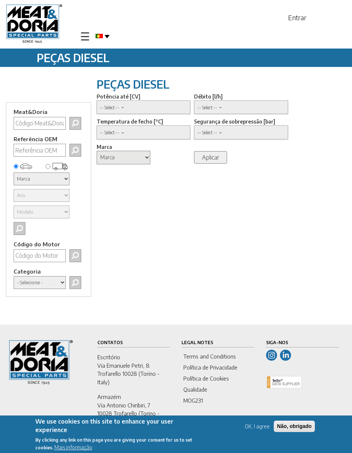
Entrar (297, 17)
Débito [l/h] (208, 96)
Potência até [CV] (118, 96)
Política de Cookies (206, 378)
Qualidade (195, 389)
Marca (104, 147)
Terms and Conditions (209, 356)
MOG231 (193, 400)
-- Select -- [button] (109, 107)
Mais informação (73, 448)
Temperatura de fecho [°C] (130, 121)
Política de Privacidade (210, 367)
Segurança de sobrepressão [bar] (234, 121)
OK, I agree (257, 427)
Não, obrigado (294, 427)
